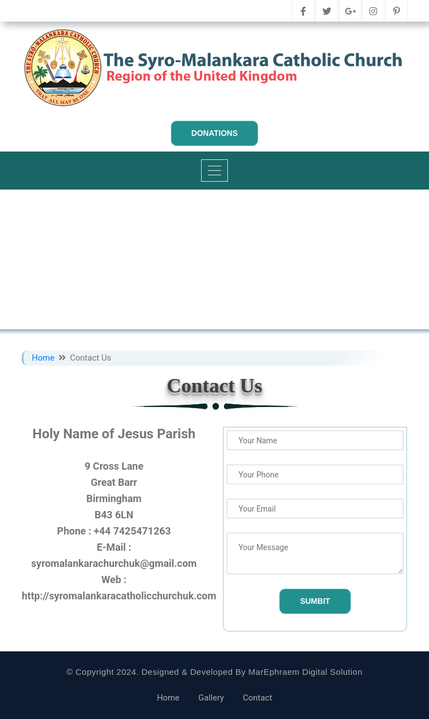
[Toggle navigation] (214, 170)
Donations (215, 133)
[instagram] (373, 12)
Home (44, 358)
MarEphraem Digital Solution (306, 672)
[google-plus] (350, 12)
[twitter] (326, 12)
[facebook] (303, 12)
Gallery (211, 698)
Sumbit (315, 601)
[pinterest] (396, 12)
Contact (257, 698)
